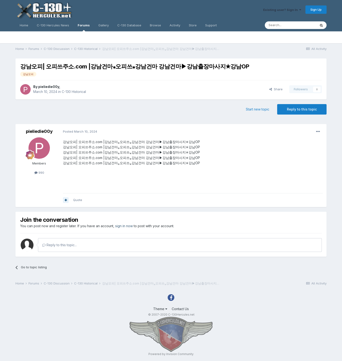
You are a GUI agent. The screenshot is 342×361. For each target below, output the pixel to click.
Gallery (103, 25)
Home (24, 25)
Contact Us (180, 309)
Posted (80, 131)
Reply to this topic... (59, 245)
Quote (77, 200)
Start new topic (257, 109)
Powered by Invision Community (171, 354)
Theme (160, 309)
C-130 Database (129, 25)
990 (39, 172)
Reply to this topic (302, 109)
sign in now (124, 226)
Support (211, 25)
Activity (175, 25)
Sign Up (316, 9)
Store (193, 25)
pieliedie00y (48, 87)
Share (276, 89)
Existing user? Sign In (282, 10)
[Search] (290, 25)
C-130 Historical (74, 92)
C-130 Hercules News (53, 25)
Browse (155, 25)
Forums (84, 27)
